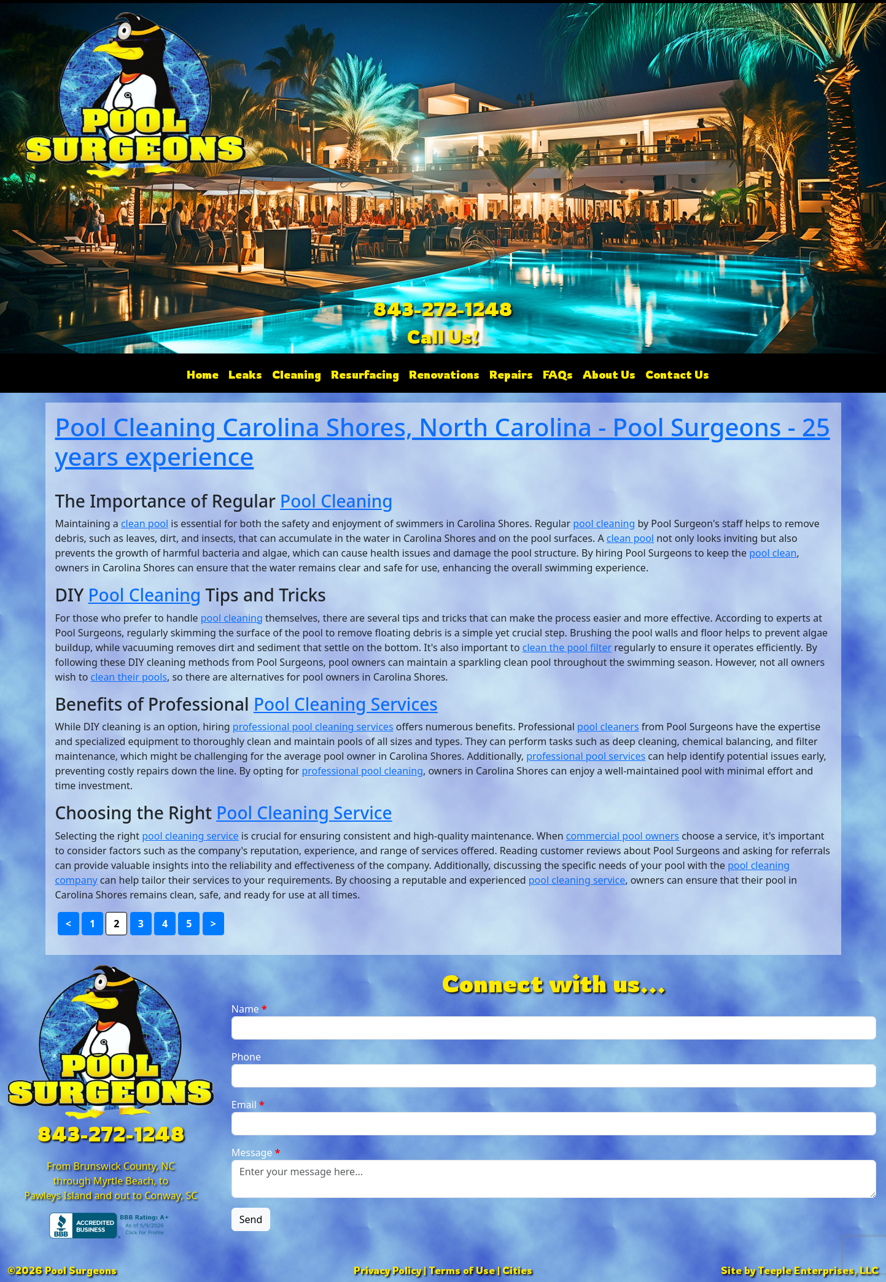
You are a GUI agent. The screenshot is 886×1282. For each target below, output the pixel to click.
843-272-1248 (443, 309)
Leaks (245, 374)
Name (249, 1009)
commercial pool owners (622, 836)
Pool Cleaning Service (304, 812)
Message (256, 1152)
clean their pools (129, 677)
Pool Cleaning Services (346, 704)
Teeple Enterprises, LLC (818, 1270)
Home (203, 374)
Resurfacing (365, 374)
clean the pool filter (567, 647)
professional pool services (585, 756)
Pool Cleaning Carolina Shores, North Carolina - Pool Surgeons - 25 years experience (442, 441)
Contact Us (677, 374)
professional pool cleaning (362, 771)
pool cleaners (608, 726)
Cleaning (296, 374)
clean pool (144, 523)
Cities (517, 1270)
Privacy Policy (387, 1270)
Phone (246, 1057)
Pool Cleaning (336, 500)
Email (248, 1104)
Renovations (444, 374)
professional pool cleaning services (313, 726)
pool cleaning (604, 523)
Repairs (511, 374)
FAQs (558, 374)
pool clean (772, 553)
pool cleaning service (190, 836)
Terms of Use (462, 1270)
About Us (609, 374)
